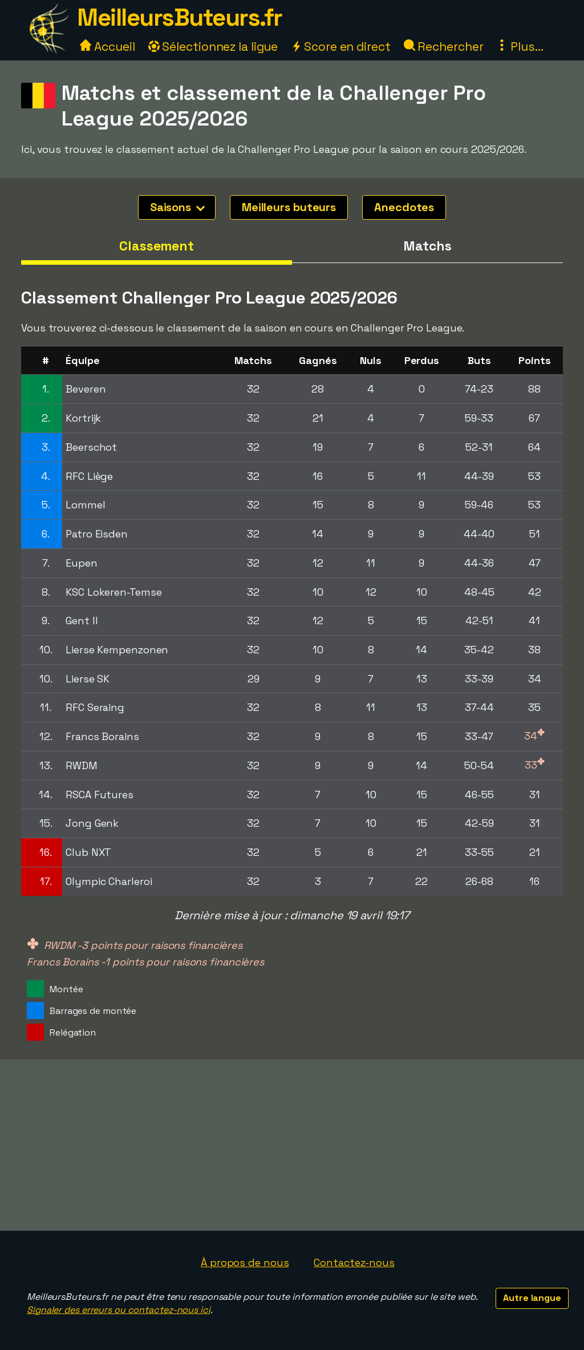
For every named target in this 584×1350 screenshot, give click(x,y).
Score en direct (340, 46)
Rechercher (444, 46)
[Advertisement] (292, 1145)
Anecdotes (404, 207)
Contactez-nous (354, 1262)
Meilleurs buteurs (289, 207)
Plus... (519, 46)
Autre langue (532, 1298)
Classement (156, 245)
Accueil (107, 46)
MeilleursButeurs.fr (179, 17)
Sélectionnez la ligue (213, 46)
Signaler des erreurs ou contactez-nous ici (118, 1310)
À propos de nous (245, 1262)
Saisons (177, 207)
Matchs (427, 245)
